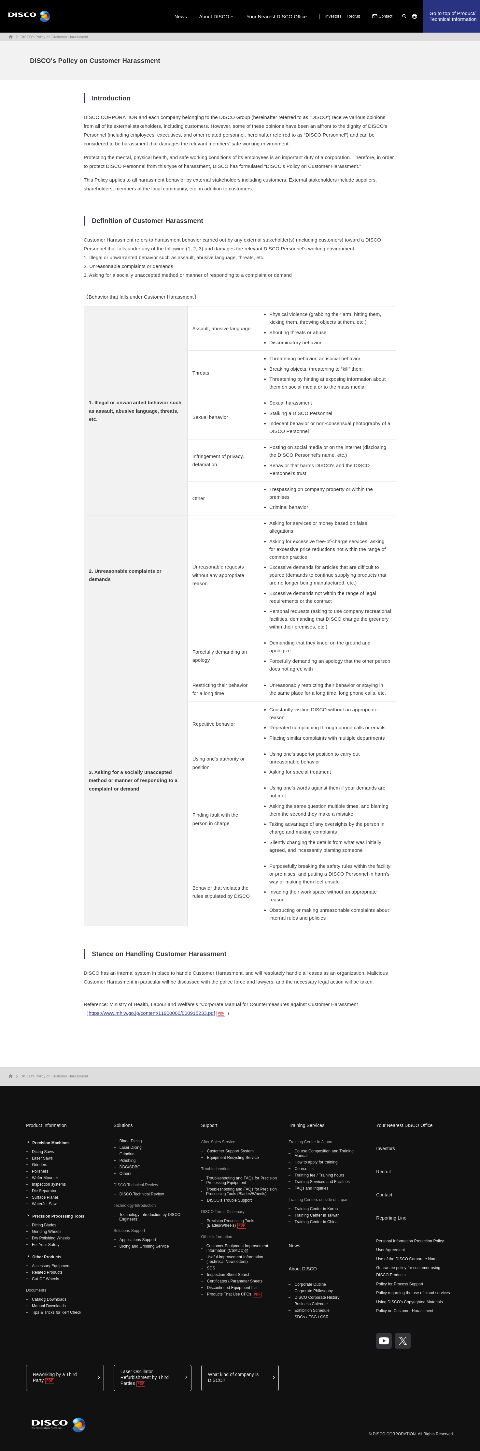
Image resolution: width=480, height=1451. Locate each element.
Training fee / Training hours (319, 1175)
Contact (381, 16)
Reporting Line (391, 1218)
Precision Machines (50, 1143)
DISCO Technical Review (142, 1194)
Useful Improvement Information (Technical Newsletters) (234, 1259)
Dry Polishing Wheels (51, 1238)
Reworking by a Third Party (55, 1377)
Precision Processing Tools (58, 1216)
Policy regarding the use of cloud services (413, 1293)
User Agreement (390, 1250)
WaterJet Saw (44, 1204)
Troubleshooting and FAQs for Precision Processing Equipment (241, 1180)
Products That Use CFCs (229, 1294)
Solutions (123, 1125)
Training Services (306, 1125)
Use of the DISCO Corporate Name (407, 1259)
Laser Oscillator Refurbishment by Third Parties (144, 1377)
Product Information (46, 1125)
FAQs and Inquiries (311, 1188)
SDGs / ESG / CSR (311, 1317)
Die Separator (44, 1191)
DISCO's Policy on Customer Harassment (54, 37)
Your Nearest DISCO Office (277, 16)
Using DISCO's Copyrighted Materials (409, 1302)
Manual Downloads (49, 1306)
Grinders (39, 1164)
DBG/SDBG (130, 1167)
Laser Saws (42, 1158)
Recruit (353, 16)
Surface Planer (45, 1197)
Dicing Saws (43, 1151)
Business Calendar (311, 1304)
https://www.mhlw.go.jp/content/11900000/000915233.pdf (152, 1013)
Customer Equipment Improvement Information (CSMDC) (237, 1248)
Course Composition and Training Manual (324, 1153)
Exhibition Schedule (312, 1310)
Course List (304, 1168)
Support (209, 1125)
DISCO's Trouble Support (229, 1200)
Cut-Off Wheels (45, 1279)
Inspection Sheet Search (229, 1274)
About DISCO (214, 16)
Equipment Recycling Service (233, 1157)
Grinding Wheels (47, 1231)
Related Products (47, 1272)
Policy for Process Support (399, 1284)
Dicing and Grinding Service (144, 1246)
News (181, 16)
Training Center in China (316, 1222)
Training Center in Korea (316, 1209)
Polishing (128, 1160)
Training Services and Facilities (321, 1181)
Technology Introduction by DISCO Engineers (149, 1217)
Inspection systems (49, 1184)
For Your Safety (46, 1244)
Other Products (46, 1257)
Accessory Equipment (51, 1266)
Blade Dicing (131, 1141)
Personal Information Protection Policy (410, 1241)
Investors (333, 16)
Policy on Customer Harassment (404, 1311)
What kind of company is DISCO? (233, 1377)
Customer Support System (230, 1151)
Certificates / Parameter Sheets (234, 1281)
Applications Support (138, 1239)
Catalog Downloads (49, 1299)
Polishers (40, 1171)
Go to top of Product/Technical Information (453, 16)
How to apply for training (315, 1162)
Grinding (127, 1154)
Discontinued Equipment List (232, 1287)
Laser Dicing (131, 1147)
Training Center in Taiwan (316, 1215)
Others (126, 1173)
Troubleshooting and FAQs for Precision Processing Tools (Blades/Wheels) (241, 1191)
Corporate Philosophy (313, 1291)
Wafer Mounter (45, 1178)
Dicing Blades (44, 1225)
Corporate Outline (310, 1284)
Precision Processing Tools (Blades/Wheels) (230, 1223)
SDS (211, 1268)
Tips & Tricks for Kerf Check (56, 1312)
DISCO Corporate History (316, 1297)
